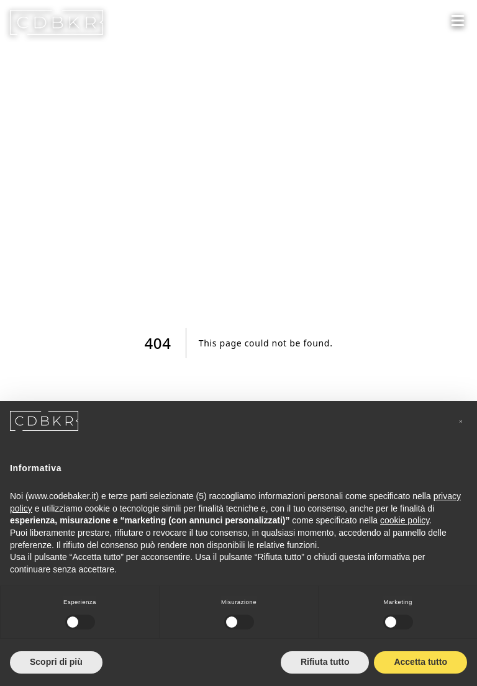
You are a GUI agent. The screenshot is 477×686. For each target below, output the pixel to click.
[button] (461, 421)
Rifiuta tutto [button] (325, 662)
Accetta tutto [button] (420, 662)
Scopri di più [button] (56, 662)
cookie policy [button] (404, 520)
